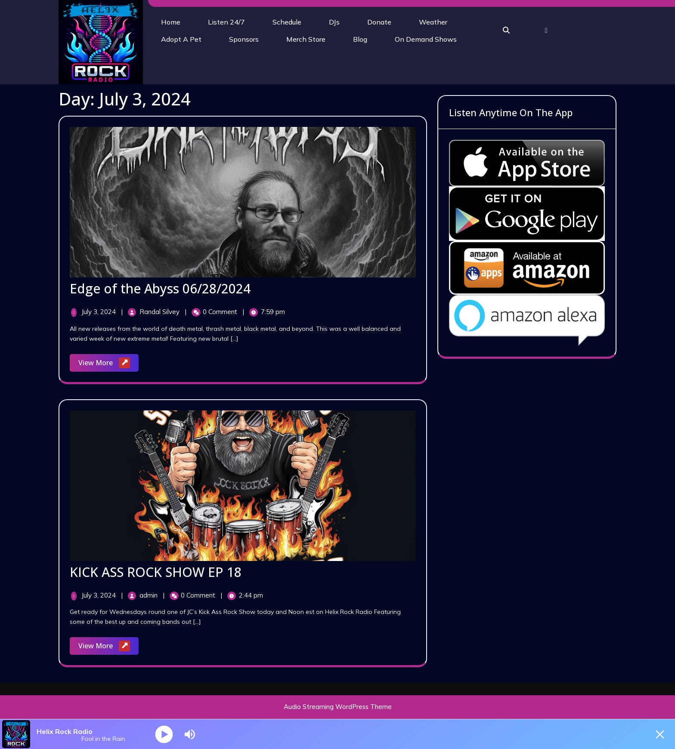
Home (170, 22)
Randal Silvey (160, 312)
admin (149, 595)
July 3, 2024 (99, 312)
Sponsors (244, 39)
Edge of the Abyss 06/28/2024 (160, 288)
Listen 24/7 (226, 22)
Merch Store (305, 39)
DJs (334, 22)
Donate (379, 22)
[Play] (164, 734)
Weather (433, 22)
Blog (360, 39)
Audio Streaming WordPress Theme (338, 707)
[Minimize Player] (659, 734)
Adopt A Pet (181, 39)
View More (108, 363)
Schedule (286, 22)
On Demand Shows (426, 39)
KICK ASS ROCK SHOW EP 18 (156, 572)
